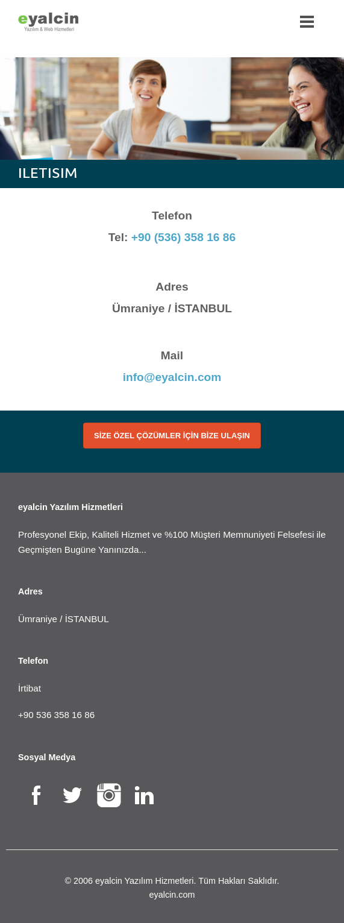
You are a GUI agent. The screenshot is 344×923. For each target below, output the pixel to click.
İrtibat (29, 688)
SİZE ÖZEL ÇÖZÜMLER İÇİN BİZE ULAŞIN (172, 435)
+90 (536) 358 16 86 (183, 237)
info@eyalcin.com (172, 377)
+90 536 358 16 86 (56, 715)
